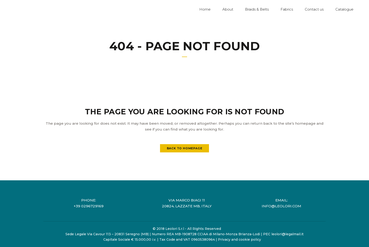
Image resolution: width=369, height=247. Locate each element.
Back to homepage (184, 148)
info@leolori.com (281, 206)
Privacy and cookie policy (239, 239)
